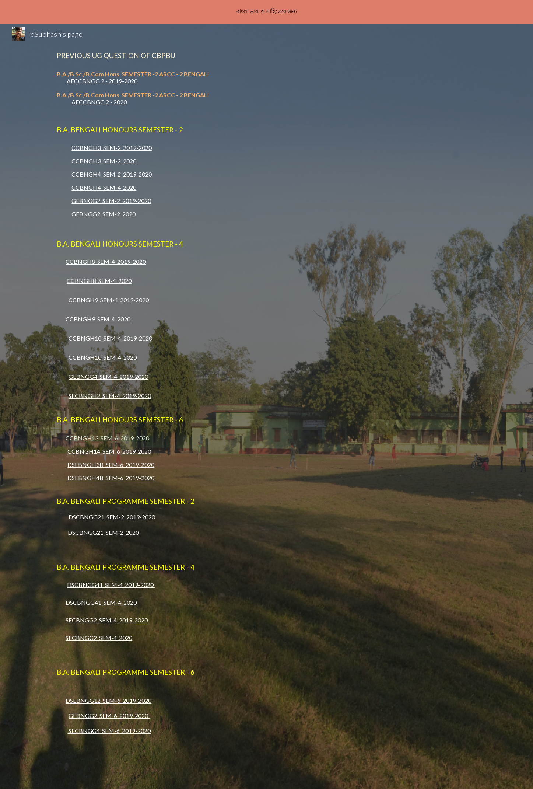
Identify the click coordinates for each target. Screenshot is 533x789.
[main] (266, 55)
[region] (266, 12)
